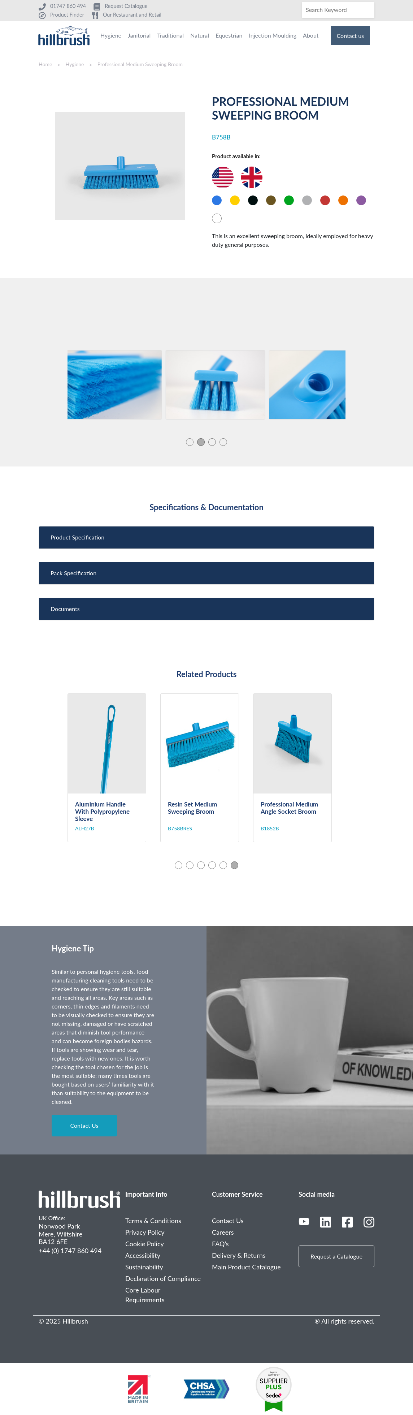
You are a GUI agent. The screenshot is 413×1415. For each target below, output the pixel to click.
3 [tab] (212, 442)
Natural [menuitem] (199, 35)
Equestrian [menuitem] (229, 35)
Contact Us (84, 1125)
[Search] (338, 10)
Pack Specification (73, 572)
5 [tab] (223, 865)
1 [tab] (189, 442)
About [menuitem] (311, 35)
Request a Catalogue (336, 1256)
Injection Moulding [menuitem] (272, 35)
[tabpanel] (117, 385)
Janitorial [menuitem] (139, 35)
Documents (65, 608)
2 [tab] (201, 442)
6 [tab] (234, 865)
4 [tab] (223, 442)
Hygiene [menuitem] (110, 35)
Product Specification (77, 537)
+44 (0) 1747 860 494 (70, 1251)
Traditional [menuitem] (170, 35)
